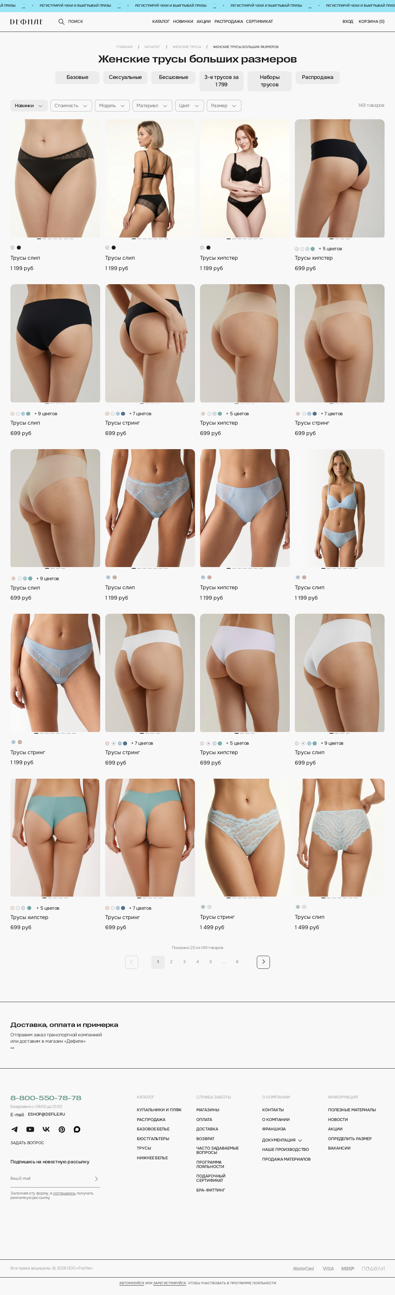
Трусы (144, 1155)
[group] (77, 78)
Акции (204, 22)
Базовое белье (153, 1136)
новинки (183, 22)
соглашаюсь (64, 1199)
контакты (273, 1117)
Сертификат (259, 22)
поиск (70, 22)
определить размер (350, 1145)
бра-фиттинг (210, 1197)
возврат (205, 1145)
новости (338, 1126)
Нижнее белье (152, 1165)
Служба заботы (213, 1103)
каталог (146, 1103)
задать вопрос (27, 1150)
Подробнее (24, 6)
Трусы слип (25, 258)
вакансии (339, 1155)
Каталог (161, 22)
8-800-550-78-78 (45, 1105)
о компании (276, 1103)
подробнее (22, 1052)
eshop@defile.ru (46, 1121)
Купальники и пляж (159, 1117)
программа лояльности (210, 1171)
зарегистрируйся (169, 1290)
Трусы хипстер (219, 258)
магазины (207, 1117)
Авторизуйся (131, 1290)
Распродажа (228, 22)
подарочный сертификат (211, 1185)
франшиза (274, 1136)
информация (343, 1103)
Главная (124, 47)
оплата (204, 1126)
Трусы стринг (122, 423)
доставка (207, 1136)
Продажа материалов (286, 1166)
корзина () (372, 22)
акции (335, 1136)
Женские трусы (187, 47)
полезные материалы (352, 1117)
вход (348, 22)
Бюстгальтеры (153, 1145)
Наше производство (285, 1156)
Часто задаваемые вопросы (217, 1157)
